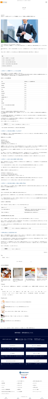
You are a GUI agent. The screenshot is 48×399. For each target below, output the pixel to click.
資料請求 (30, 398)
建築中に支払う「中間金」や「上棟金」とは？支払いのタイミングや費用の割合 (14, 316)
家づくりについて (6, 286)
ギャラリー (35, 383)
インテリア (31, 291)
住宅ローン (7, 257)
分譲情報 (33, 286)
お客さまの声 (20, 383)
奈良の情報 (36, 293)
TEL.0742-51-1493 (24, 375)
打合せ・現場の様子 (42, 293)
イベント (29, 286)
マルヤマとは (20, 387)
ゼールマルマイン (4, 293)
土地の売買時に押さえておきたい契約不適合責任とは (11, 321)
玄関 (7, 291)
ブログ (3, 387)
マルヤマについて (41, 286)
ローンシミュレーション (37, 391)
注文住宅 (17, 293)
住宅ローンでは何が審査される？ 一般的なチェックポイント (21, 124)
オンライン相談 (36, 353)
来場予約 (18, 398)
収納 (28, 291)
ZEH (9, 293)
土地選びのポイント (13, 286)
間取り (25, 291)
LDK (14, 291)
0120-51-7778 (6, 398)
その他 (46, 286)
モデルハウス (20, 385)
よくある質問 (20, 391)
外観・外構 (3, 291)
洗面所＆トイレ (18, 291)
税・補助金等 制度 (30, 293)
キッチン (11, 291)
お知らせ (34, 385)
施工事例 (36, 286)
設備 (38, 291)
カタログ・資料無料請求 (36, 345)
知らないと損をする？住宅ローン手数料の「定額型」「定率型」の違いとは (14, 311)
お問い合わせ (42, 398)
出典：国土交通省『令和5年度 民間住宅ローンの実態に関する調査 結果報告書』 (13, 127)
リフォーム (12, 293)
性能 (41, 291)
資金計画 (3, 257)
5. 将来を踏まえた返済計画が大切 (7, 65)
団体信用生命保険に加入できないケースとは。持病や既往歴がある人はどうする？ (15, 307)
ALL (2, 286)
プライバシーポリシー (5, 393)
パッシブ (45, 291)
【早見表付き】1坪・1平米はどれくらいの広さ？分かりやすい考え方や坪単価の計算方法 (16, 302)
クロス (36, 291)
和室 (22, 291)
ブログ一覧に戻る (19, 261)
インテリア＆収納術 (25, 286)
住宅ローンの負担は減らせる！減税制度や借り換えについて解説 (21, 228)
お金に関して (19, 286)
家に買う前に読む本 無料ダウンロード (8, 391)
